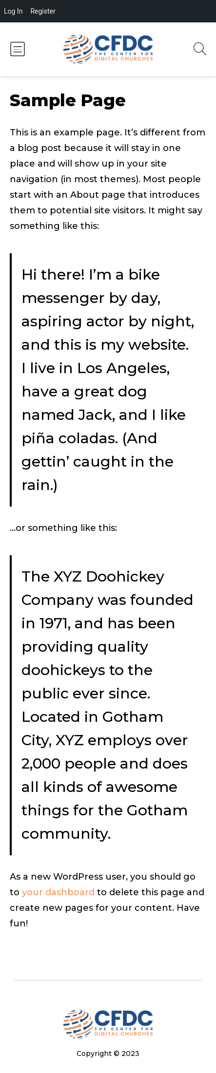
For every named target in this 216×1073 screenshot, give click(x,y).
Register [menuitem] (42, 11)
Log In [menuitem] (13, 11)
